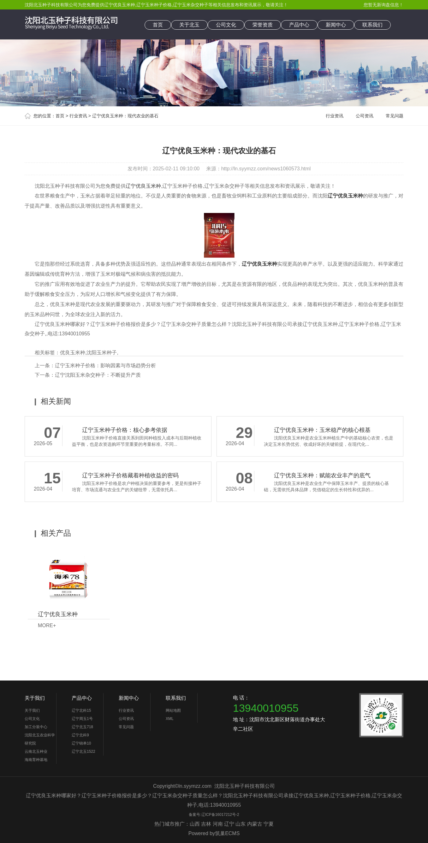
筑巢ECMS (227, 833)
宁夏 (269, 824)
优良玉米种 (72, 352)
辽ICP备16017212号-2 (220, 814)
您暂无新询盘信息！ (383, 4)
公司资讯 (364, 115)
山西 (195, 824)
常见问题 (394, 115)
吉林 (206, 824)
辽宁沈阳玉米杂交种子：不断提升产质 (98, 375)
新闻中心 (336, 24)
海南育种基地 (36, 760)
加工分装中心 (36, 727)
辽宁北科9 (80, 735)
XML (170, 718)
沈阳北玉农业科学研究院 (40, 739)
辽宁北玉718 (82, 727)
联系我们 (372, 24)
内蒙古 (254, 824)
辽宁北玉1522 (83, 751)
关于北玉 (189, 24)
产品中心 (299, 24)
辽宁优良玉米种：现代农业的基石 (125, 115)
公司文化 (226, 24)
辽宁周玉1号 (82, 718)
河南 (218, 824)
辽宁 (229, 824)
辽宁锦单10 (81, 743)
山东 (240, 824)
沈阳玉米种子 (101, 352)
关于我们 (35, 698)
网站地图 (173, 710)
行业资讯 (78, 115)
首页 (158, 24)
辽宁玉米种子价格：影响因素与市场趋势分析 (105, 365)
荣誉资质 (263, 24)
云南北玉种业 (36, 751)
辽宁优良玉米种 (119, 4)
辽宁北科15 (81, 710)
